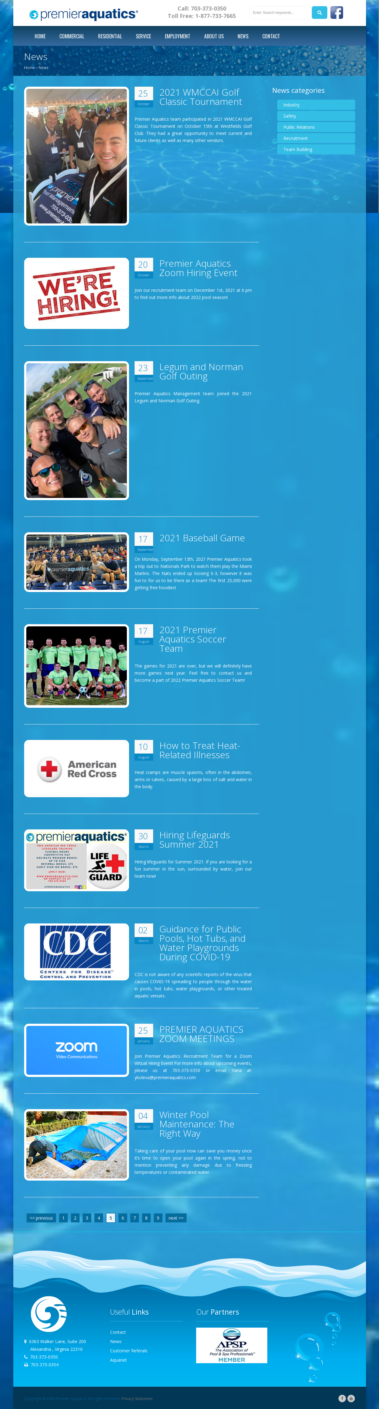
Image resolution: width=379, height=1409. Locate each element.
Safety (289, 116)
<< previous (41, 1218)
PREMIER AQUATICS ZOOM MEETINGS (201, 1034)
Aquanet (118, 1360)
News (43, 67)
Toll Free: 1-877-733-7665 (202, 15)
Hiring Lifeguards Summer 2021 (194, 839)
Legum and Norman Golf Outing (201, 371)
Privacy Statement (137, 1398)
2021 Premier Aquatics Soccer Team (192, 639)
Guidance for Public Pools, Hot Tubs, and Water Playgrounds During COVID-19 (202, 943)
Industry (291, 105)
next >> (176, 1218)
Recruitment (295, 138)
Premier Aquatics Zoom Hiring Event (198, 268)
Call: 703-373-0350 (202, 8)
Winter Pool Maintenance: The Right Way (197, 1124)
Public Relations (299, 127)
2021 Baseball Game (202, 537)
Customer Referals (129, 1351)
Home (29, 67)
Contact (118, 1332)
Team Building (297, 149)
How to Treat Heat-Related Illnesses (199, 750)
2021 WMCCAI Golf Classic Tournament (200, 97)
